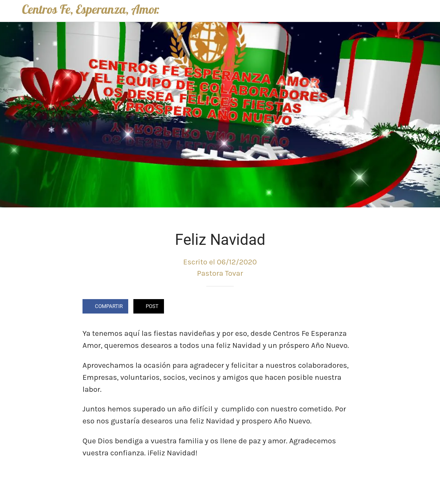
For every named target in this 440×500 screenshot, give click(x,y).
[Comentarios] (349, 307)
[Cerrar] (11, 11)
